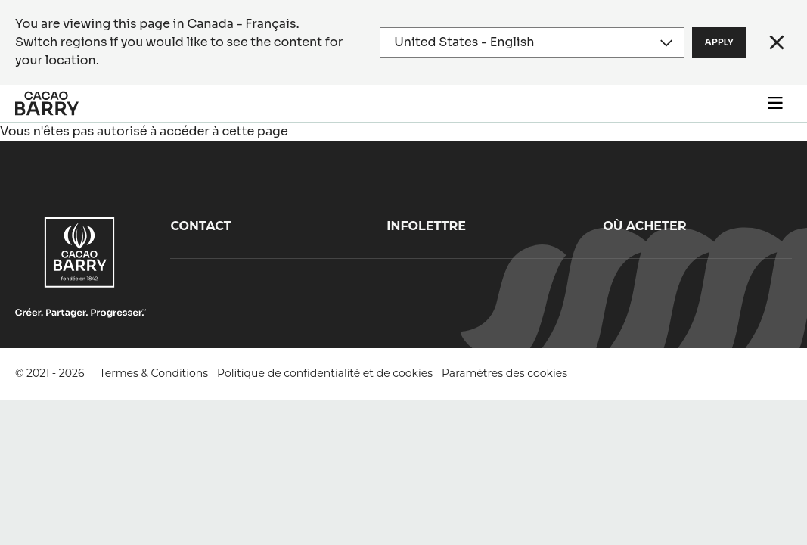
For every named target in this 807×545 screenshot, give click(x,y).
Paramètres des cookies (504, 373)
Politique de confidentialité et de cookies (325, 373)
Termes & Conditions (154, 373)
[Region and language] (532, 42)
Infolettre (426, 226)
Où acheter (644, 226)
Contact (200, 226)
